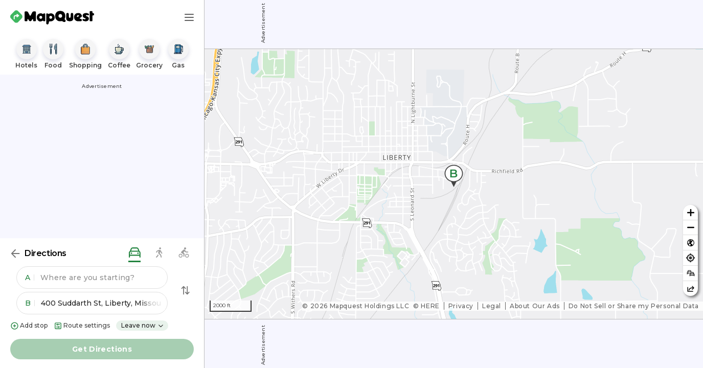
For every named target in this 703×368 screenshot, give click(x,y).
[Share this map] (690, 288)
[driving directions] (134, 253)
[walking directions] (159, 253)
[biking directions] (183, 253)
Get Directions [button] (102, 349)
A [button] (29, 277)
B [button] (30, 303)
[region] (454, 184)
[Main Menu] (189, 17)
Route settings (82, 325)
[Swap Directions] (185, 290)
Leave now (142, 325)
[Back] (15, 253)
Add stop (29, 325)
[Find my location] (690, 257)
